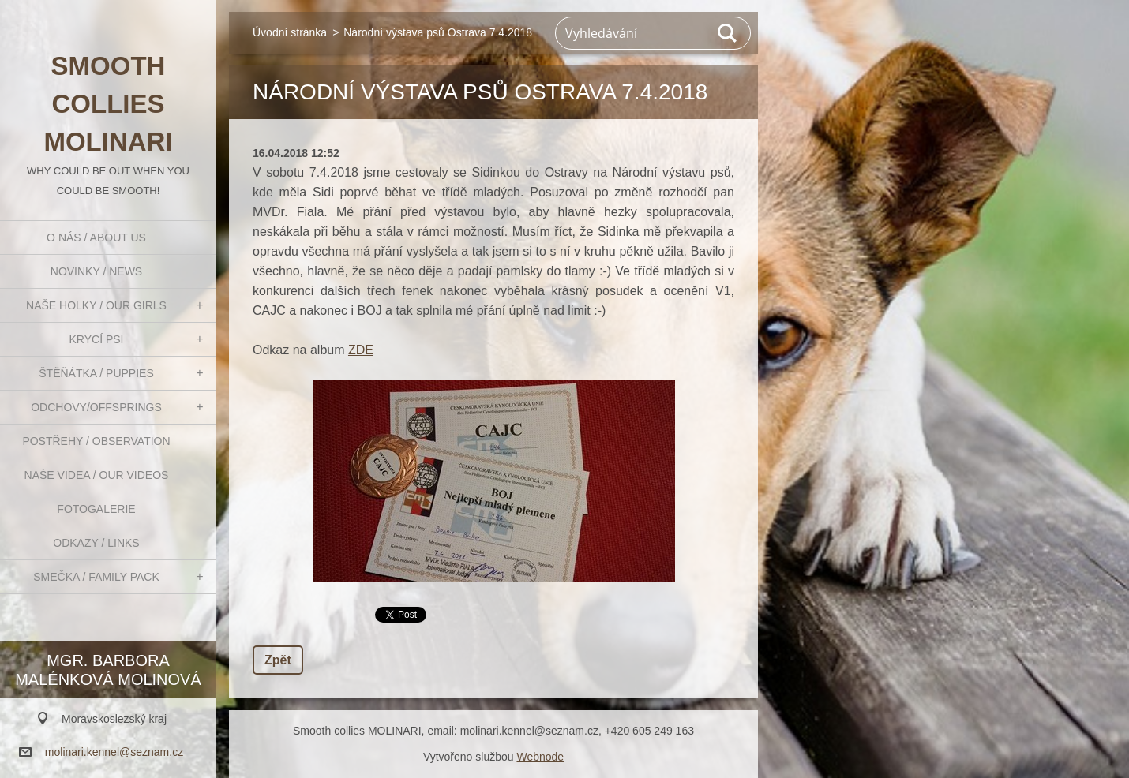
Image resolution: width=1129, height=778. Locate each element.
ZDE (360, 350)
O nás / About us (96, 237)
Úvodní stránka (290, 32)
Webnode (540, 756)
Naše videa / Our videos (96, 475)
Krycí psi (96, 339)
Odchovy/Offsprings (96, 407)
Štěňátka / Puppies (96, 373)
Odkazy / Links (96, 543)
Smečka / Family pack (96, 576)
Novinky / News (96, 271)
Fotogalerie (96, 509)
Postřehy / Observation (96, 441)
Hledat (728, 33)
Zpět (277, 660)
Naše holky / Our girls (96, 305)
